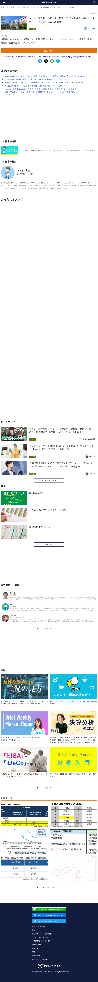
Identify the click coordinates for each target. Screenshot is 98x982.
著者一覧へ (49, 629)
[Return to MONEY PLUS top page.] (49, 2)
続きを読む (49, 50)
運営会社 (35, 930)
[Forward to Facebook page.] (49, 915)
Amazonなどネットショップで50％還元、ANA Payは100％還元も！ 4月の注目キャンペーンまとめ (45, 76)
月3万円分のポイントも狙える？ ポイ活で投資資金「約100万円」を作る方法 (36, 85)
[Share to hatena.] (58, 61)
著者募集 (35, 948)
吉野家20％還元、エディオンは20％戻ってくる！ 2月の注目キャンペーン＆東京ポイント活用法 (44, 82)
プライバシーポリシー (40, 937)
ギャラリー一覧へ (49, 887)
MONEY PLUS (5, 7)
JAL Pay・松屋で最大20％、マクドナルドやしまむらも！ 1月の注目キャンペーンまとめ (40, 88)
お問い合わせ (37, 945)
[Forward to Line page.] (49, 909)
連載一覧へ (49, 788)
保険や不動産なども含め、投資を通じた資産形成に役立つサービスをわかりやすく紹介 (40, 92)
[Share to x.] (46, 61)
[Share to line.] (52, 61)
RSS (33, 952)
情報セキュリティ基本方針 (41, 934)
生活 (12, 7)
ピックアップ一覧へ (49, 480)
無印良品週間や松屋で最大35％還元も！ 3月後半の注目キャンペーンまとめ (35, 79)
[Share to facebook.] (40, 61)
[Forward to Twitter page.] (49, 921)
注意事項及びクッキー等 (41, 941)
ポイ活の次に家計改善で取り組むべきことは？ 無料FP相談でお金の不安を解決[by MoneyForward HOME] (48, 56)
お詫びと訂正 (37, 955)
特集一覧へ (49, 545)
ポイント (4, 35)
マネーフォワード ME (39, 959)
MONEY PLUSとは (38, 926)
